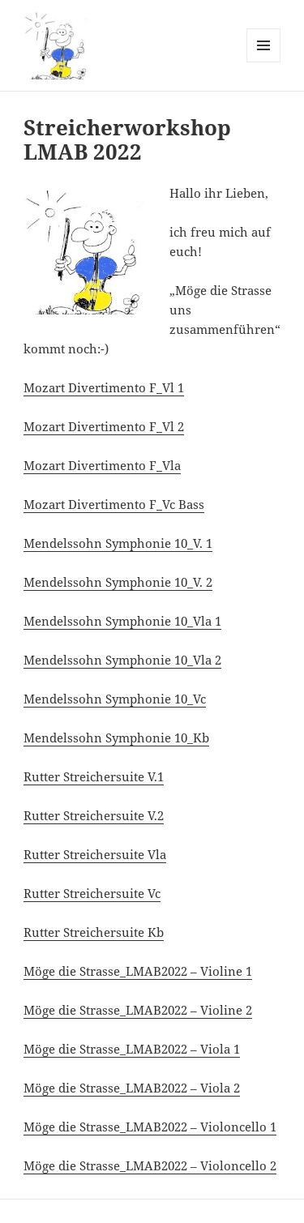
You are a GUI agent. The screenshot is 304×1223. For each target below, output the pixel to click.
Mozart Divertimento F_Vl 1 (104, 387)
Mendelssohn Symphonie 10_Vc (115, 699)
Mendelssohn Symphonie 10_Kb (116, 737)
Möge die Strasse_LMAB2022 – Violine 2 (138, 1010)
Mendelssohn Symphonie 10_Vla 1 (122, 621)
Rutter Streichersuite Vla (95, 854)
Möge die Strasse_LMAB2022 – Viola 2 (132, 1088)
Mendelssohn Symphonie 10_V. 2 (118, 582)
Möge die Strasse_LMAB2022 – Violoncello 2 (150, 1165)
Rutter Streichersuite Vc (92, 893)
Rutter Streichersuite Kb (94, 932)
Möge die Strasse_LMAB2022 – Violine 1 (138, 971)
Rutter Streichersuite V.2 (94, 815)
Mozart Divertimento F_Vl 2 (104, 426)
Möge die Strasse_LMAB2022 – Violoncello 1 (150, 1126)
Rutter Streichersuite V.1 (94, 776)
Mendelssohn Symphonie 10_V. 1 (118, 543)
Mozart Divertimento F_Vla (102, 465)
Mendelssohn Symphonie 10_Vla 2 (122, 660)
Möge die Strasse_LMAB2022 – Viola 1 (132, 1049)
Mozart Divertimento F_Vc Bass (114, 504)
